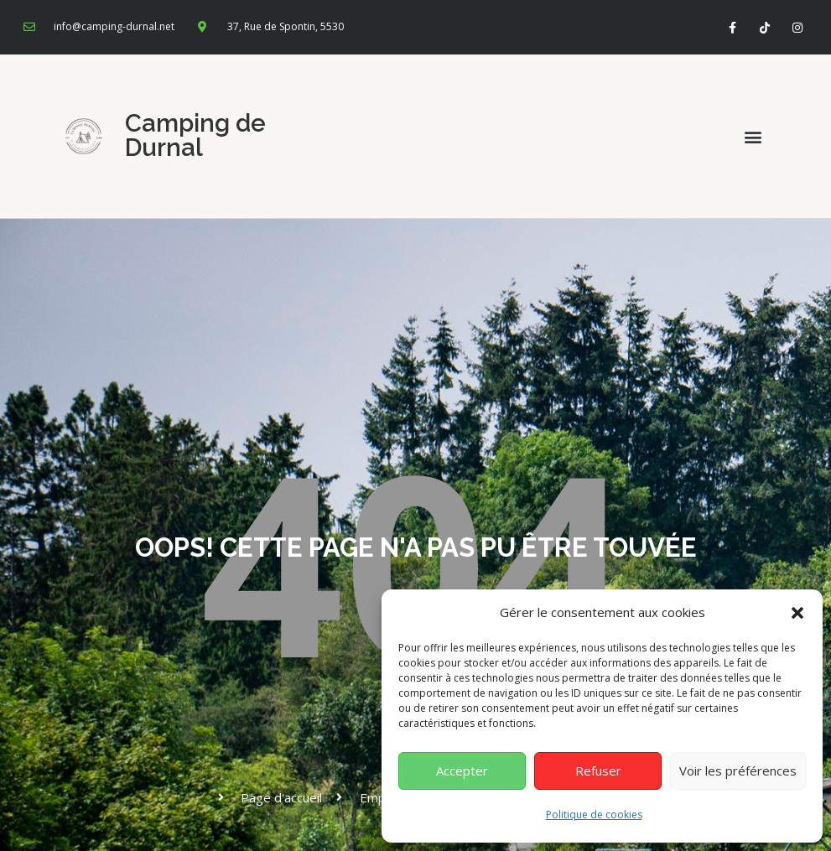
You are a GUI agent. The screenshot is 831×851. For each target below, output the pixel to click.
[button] (797, 613)
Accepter (462, 770)
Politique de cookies (594, 814)
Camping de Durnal (195, 135)
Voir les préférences (738, 770)
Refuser (598, 770)
